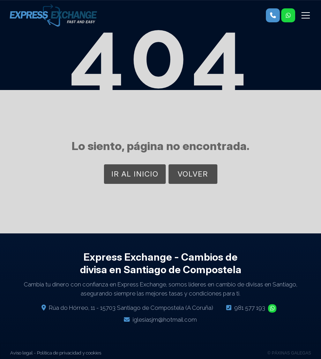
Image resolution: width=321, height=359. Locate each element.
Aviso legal (21, 353)
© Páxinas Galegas (289, 353)
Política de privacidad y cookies (69, 353)
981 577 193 (249, 307)
